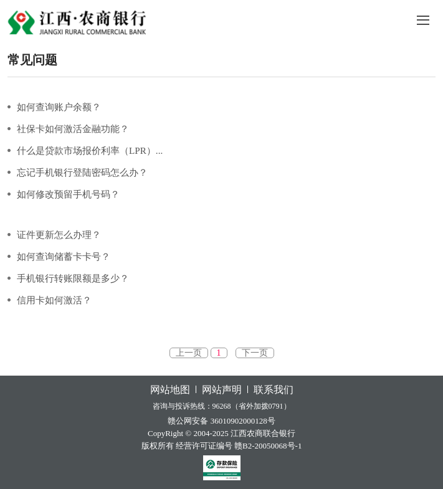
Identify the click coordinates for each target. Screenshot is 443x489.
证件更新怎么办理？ (59, 234)
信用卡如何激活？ (54, 300)
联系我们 (273, 389)
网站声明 (222, 389)
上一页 (189, 353)
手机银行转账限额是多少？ (73, 278)
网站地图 (170, 389)
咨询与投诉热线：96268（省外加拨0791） (222, 406)
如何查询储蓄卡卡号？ (63, 256)
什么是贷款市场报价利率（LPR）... (90, 150)
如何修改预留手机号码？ (68, 194)
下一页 (255, 353)
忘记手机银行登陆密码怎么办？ (82, 172)
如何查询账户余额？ (59, 107)
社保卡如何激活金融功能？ (73, 128)
